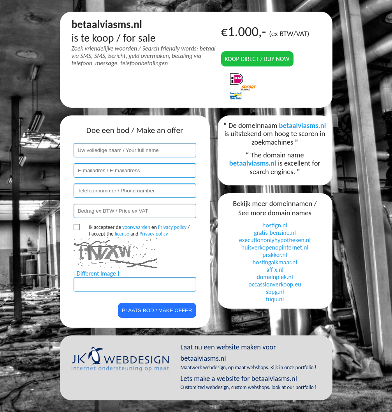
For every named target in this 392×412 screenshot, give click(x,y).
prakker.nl (274, 254)
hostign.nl (274, 225)
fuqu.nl (275, 299)
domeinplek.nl (275, 277)
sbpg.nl (275, 291)
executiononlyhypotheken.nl (275, 240)
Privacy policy (172, 227)
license (122, 233)
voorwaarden (136, 227)
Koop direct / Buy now (257, 59)
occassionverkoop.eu (274, 284)
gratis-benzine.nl (275, 232)
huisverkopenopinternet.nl (274, 247)
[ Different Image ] (97, 273)
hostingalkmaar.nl (275, 262)
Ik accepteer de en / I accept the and (139, 230)
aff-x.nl (274, 269)
